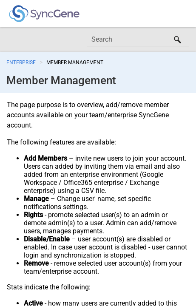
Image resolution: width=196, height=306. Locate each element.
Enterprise (21, 62)
